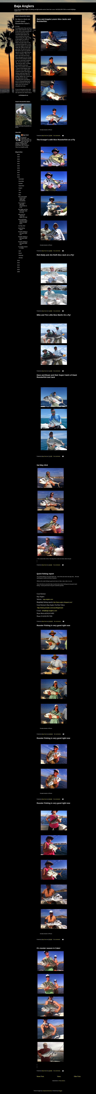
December (21, 179)
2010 (18, 269)
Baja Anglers (24, 6)
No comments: (57, 135)
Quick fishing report (45, 574)
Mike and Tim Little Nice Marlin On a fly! (54, 315)
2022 (18, 161)
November (21, 181)
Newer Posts (40, 1076)
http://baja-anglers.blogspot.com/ (62, 602)
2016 (18, 174)
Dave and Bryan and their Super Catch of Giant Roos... (22, 221)
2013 (18, 262)
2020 (18, 166)
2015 (18, 177)
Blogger (60, 1090)
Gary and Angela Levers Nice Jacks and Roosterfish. (22, 198)
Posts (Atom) (62, 1080)
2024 (18, 156)
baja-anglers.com (48, 599)
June (20, 192)
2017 (18, 172)
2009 (18, 271)
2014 (18, 260)
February (21, 255)
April (20, 251)
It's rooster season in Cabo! (48, 948)
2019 (18, 168)
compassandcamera (47, 1090)
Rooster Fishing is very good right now (53, 625)
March (20, 253)
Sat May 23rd (42, 465)
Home (59, 1076)
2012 (18, 265)
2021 (18, 163)
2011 (18, 267)
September (21, 185)
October (21, 183)
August (20, 188)
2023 (18, 159)
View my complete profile (21, 147)
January (21, 257)
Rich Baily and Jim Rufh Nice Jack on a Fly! (55, 255)
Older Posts (77, 1076)
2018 (18, 170)
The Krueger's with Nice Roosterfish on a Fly (56, 140)
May (20, 194)
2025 (18, 154)
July (20, 190)
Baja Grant (26, 135)
